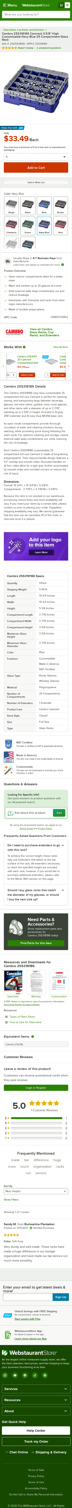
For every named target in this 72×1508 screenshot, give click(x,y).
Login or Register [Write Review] (36, 1087)
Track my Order (36, 1441)
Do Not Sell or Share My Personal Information (36, 1494)
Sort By (8, 1186)
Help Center (36, 1430)
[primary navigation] (10, 5)
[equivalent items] (32, 1036)
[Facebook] (25, 1375)
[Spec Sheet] (13, 984)
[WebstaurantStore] (36, 1353)
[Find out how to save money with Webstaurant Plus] (3, 357)
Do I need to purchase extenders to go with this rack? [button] (33, 848)
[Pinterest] (45, 1375)
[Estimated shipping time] (62, 264)
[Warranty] (36, 984)
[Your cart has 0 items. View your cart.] (64, 5)
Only (6, 133)
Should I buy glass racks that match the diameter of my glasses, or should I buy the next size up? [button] (33, 895)
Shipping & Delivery (49, 1452)
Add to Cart (27, 375)
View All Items (60, 347)
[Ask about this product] (36, 812)
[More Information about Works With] (24, 347)
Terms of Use (26, 828)
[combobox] (36, 14)
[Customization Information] (59, 984)
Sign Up (60, 1297)
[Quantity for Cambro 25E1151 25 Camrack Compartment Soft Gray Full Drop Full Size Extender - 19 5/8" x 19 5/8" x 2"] (47, 375)
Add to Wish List (36, 182)
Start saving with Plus (28, 1318)
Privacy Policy (45, 828)
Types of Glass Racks (33, 1016)
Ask (59, 813)
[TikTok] (35, 1375)
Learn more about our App (31, 1338)
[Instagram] (5, 1375)
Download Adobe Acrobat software (22, 1004)
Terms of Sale (36, 1470)
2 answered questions (49, 47)
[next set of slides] (69, 366)
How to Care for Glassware (36, 1022)
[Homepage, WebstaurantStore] (36, 5)
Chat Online (17, 1452)
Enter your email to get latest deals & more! (34, 1289)
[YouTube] (15, 1375)
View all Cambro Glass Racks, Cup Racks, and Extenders (44, 332)
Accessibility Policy (36, 1488)
